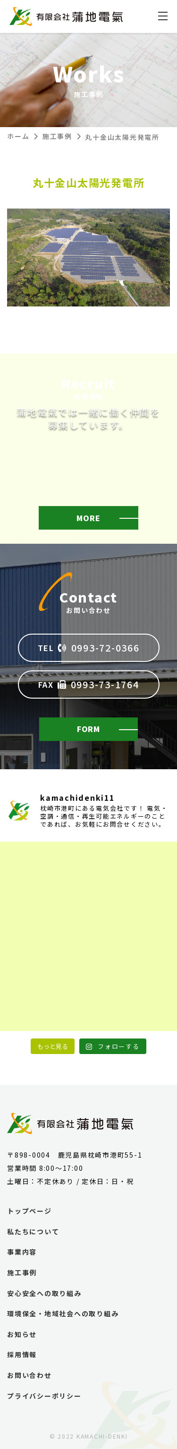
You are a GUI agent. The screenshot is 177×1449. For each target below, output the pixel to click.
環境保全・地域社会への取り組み (62, 1313)
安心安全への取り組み (44, 1293)
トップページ (29, 1211)
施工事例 (57, 136)
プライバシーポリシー (44, 1396)
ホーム (18, 136)
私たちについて (33, 1231)
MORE (88, 517)
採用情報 (22, 1354)
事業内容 (22, 1252)
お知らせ (22, 1334)
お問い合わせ (29, 1375)
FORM (88, 728)
